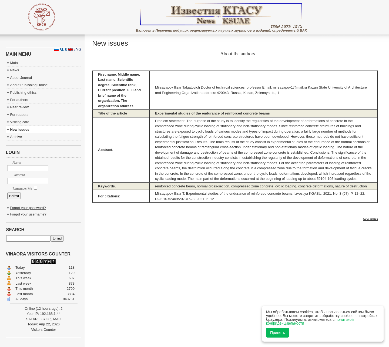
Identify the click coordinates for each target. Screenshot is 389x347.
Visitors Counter (43, 330)
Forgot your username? (28, 214)
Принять (277, 333)
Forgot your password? (28, 208)
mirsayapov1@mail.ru (290, 87)
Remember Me (25, 188)
